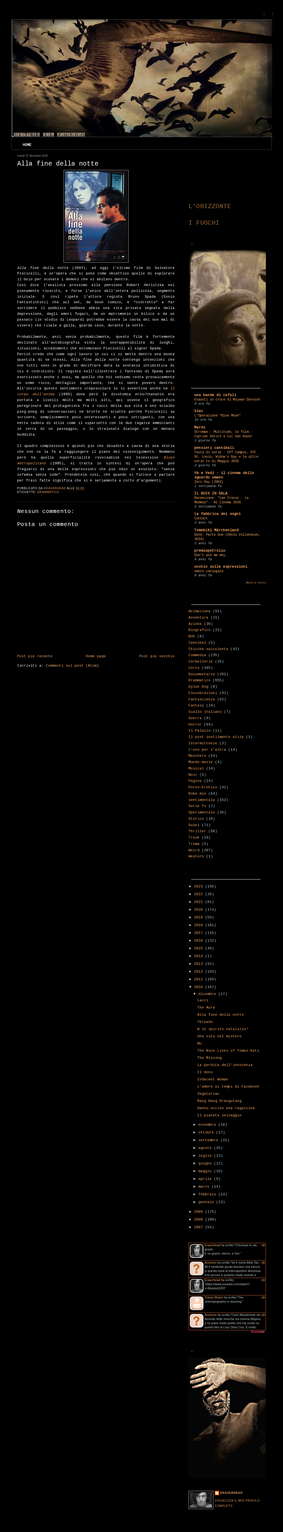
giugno (206, 1163)
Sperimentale (201, 812)
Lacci (202, 1000)
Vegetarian (208, 1094)
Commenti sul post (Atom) (72, 665)
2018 (199, 925)
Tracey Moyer (214, 1297)
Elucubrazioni (202, 693)
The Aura (206, 1007)
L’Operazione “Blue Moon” (217, 415)
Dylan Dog (198, 686)
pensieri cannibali (214, 448)
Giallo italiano (205, 712)
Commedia (197, 655)
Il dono (205, 1072)
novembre (208, 1125)
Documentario (201, 674)
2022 (199, 894)
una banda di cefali (215, 395)
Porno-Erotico (202, 787)
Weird (194, 850)
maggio (206, 1171)
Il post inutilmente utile (216, 737)
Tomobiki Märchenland (216, 530)
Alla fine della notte (220, 1015)
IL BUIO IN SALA (210, 493)
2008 (199, 1219)
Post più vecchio (157, 656)
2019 (199, 917)
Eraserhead (212, 1245)
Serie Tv (197, 806)
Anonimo (210, 1262)
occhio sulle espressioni (220, 566)
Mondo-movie (200, 762)
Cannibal (197, 642)
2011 (199, 979)
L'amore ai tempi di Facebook (228, 1086)
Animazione (199, 611)
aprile (206, 1179)
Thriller (197, 831)
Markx (199, 427)
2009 (199, 1212)
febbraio (208, 1194)
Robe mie (197, 793)
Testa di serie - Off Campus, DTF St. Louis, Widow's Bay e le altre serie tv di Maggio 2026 (226, 457)
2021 (199, 902)
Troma (194, 844)
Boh (191, 636)
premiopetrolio (209, 550)
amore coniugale (208, 571)
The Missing (209, 1058)
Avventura (198, 617)
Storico (196, 819)
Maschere (197, 756)
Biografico (199, 630)
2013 (199, 964)
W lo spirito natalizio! (222, 1029)
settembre (209, 1140)
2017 (199, 933)
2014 (199, 956)
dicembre (208, 994)
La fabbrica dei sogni (217, 514)
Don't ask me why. (210, 555)
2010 (199, 987)
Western (196, 856)
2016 (199, 940)
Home (27, 145)
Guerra (195, 718)
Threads (205, 1022)
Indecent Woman (212, 1079)
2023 (199, 886)
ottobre (207, 1132)
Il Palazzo (199, 730)
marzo (205, 1186)
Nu (199, 1043)
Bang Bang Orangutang (219, 1101)
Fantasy (196, 705)
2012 (199, 971)
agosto (206, 1148)
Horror (195, 724)
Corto (194, 668)
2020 (199, 909)
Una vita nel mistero (219, 1036)
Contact (201, 518)
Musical (196, 768)
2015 (199, 948)
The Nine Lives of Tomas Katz (228, 1050)
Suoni (194, 825)
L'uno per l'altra (207, 749)
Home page (96, 656)
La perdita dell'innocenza (225, 1065)
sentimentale (201, 800)
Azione (195, 624)
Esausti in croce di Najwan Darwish (227, 399)
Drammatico (48, 492)
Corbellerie (200, 661)
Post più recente (35, 656)
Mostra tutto (256, 583)
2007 (199, 1227)
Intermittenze (202, 743)
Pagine (195, 781)
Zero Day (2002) (208, 482)
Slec (198, 411)
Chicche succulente (208, 649)
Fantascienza (201, 699)
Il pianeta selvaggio (219, 1115)
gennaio (207, 1202)
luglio (206, 1155)
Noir (192, 775)
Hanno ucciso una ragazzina (226, 1108)
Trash (194, 837)
